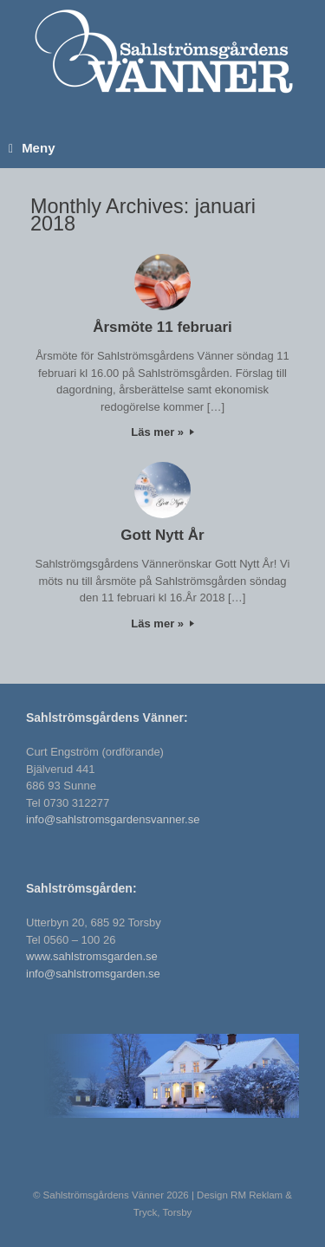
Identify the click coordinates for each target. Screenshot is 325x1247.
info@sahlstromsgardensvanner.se (112, 819)
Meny (32, 147)
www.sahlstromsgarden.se (92, 956)
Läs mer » (162, 431)
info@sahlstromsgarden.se (93, 973)
